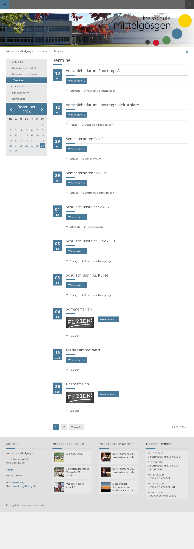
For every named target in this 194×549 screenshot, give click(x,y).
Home (44, 51)
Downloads (18, 98)
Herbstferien (77, 383)
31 (16, 151)
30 (10, 151)
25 (21, 145)
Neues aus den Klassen (25, 74)
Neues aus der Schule (24, 68)
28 (37, 145)
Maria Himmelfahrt (83, 350)
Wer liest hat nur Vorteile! (75, 485)
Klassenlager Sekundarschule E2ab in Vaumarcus (123, 487)
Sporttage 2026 (74, 454)
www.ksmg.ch (19, 482)
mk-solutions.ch (35, 505)
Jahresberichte (20, 92)
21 (37, 140)
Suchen (189, 4)
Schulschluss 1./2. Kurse (87, 275)
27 (32, 145)
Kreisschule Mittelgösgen (20, 51)
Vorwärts (76, 427)
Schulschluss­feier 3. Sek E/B (90, 241)
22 (42, 140)
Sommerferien (79, 309)
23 (10, 145)
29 (42, 145)
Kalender (20, 86)
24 (16, 145)
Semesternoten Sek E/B (86, 172)
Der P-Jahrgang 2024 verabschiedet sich (123, 470)
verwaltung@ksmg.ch (23, 486)
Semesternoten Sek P (85, 138)
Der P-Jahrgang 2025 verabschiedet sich (123, 455)
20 (32, 140)
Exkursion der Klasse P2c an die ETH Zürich (77, 472)
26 (26, 145)
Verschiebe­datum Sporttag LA (93, 70)
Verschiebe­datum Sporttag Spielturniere (102, 104)
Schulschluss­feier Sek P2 (88, 206)
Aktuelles (17, 61)
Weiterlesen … (75, 80)
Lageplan (11, 469)
